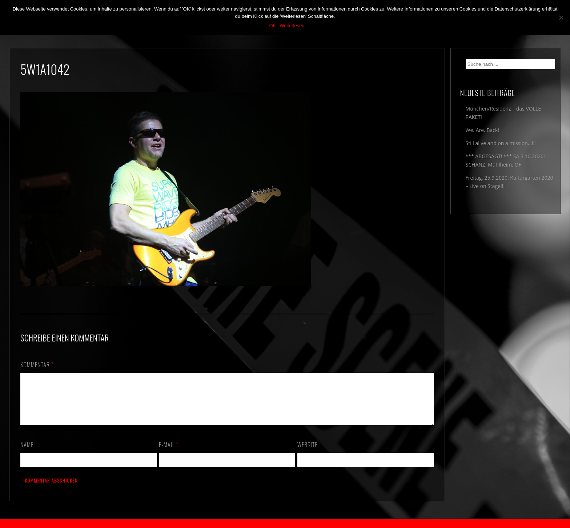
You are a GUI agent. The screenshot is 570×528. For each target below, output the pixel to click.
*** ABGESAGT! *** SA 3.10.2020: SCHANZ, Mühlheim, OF (505, 160)
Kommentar (37, 364)
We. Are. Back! (482, 130)
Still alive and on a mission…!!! (501, 143)
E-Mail (168, 453)
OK (272, 25)
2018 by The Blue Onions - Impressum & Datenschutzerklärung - (285, 523)
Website (307, 453)
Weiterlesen (292, 25)
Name (28, 453)
